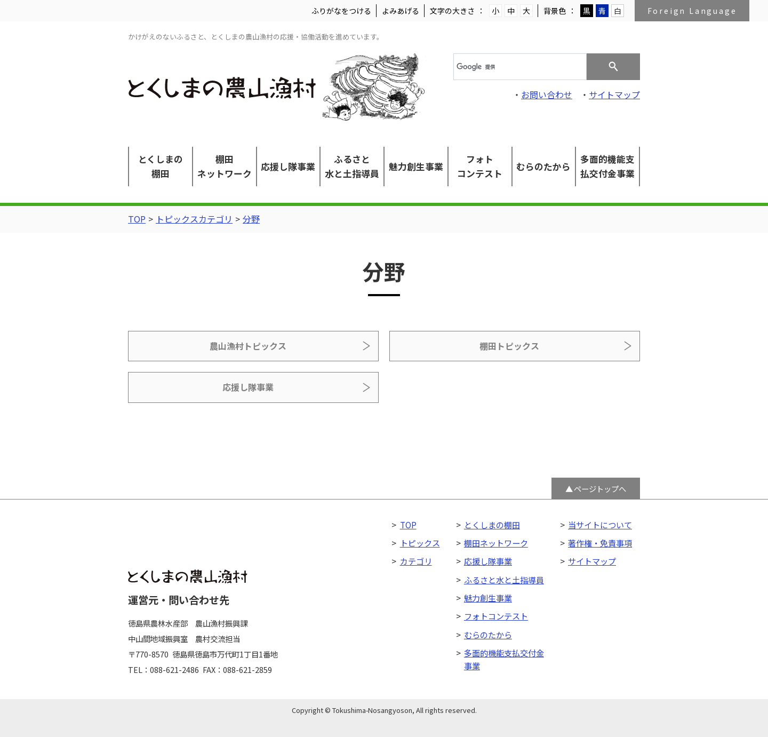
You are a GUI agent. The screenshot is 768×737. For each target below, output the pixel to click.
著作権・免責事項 (600, 512)
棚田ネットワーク (224, 166)
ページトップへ (600, 457)
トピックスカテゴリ (194, 218)
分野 (251, 218)
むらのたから (543, 166)
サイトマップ (614, 94)
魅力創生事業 (416, 166)
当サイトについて (600, 494)
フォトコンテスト (479, 166)
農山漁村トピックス (206, 348)
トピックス (420, 512)
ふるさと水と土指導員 (352, 166)
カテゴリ (416, 530)
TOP (137, 218)
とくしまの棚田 (160, 166)
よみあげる (400, 10)
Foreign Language (692, 10)
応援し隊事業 (288, 166)
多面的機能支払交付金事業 (607, 166)
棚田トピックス (384, 348)
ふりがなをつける (341, 10)
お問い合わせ (546, 94)
